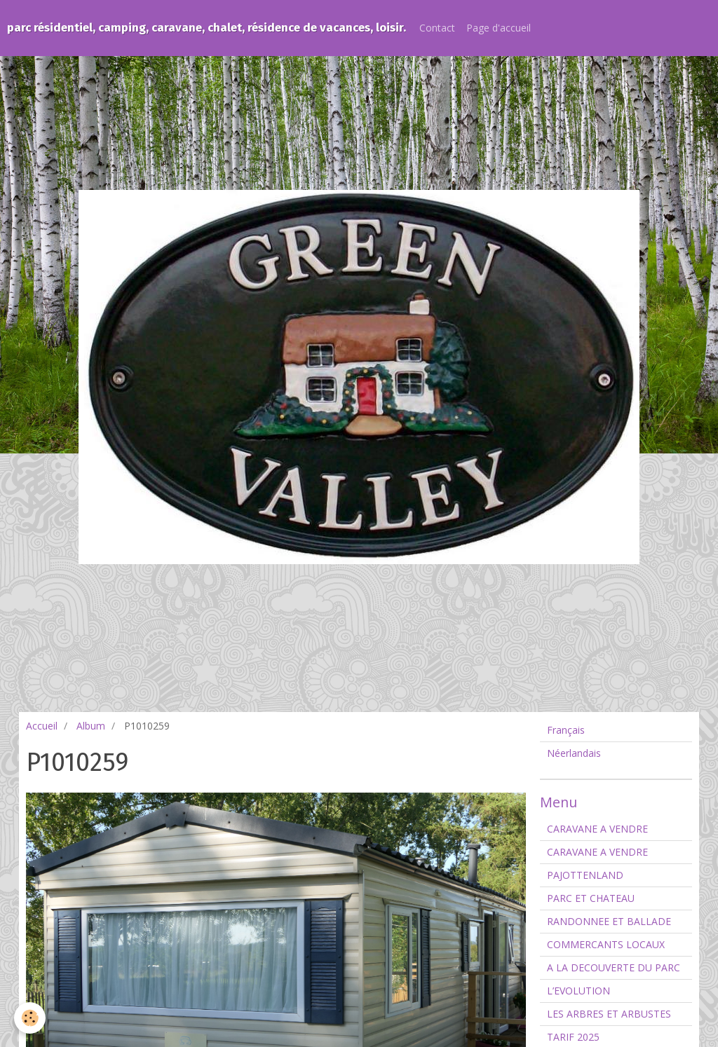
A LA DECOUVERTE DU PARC (613, 967)
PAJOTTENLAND (585, 875)
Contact (437, 27)
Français (566, 730)
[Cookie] (30, 1018)
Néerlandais (574, 753)
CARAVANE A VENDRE (597, 828)
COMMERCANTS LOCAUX (606, 944)
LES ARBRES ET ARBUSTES (609, 1013)
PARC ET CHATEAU (591, 898)
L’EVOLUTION (578, 990)
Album (90, 725)
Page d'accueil (498, 27)
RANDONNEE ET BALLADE (609, 921)
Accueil (41, 725)
